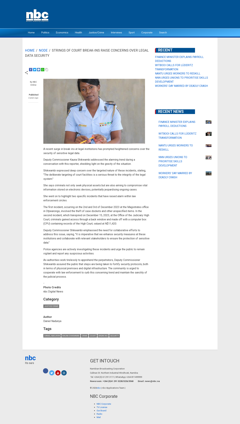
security (114, 336)
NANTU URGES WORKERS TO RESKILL (177, 73)
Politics (45, 32)
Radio (99, 414)
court (93, 336)
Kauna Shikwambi (70, 336)
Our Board (101, 410)
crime (84, 336)
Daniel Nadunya (52, 336)
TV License (102, 407)
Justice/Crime (96, 32)
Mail (99, 417)
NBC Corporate (104, 404)
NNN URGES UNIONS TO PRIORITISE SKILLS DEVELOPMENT (172, 161)
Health (78, 32)
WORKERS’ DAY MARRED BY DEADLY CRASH (181, 85)
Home (31, 32)
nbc (30, 358)
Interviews (116, 32)
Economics (62, 32)
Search (163, 32)
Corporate (146, 32)
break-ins (103, 336)
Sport (132, 32)
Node (43, 50)
